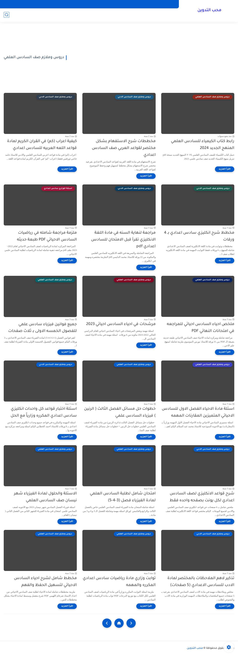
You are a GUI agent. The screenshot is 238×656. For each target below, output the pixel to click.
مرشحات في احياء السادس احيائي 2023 (121, 324)
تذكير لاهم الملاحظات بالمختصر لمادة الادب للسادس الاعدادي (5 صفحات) (200, 581)
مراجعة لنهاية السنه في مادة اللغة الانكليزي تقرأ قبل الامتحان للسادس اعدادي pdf (123, 240)
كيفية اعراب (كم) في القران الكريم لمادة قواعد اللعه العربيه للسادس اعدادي (42, 144)
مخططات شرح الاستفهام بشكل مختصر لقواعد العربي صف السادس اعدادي (124, 148)
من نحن (110, 4)
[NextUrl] (107, 623)
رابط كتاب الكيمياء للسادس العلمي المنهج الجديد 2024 (202, 144)
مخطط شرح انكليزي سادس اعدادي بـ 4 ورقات (199, 236)
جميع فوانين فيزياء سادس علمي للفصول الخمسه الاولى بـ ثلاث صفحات (42, 328)
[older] (131, 623)
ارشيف (171, 4)
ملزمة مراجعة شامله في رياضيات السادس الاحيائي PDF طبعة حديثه (47, 236)
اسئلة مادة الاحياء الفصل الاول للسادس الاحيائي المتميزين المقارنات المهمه (198, 412)
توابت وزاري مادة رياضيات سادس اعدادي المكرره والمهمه (119, 581)
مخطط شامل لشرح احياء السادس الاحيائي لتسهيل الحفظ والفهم (45, 581)
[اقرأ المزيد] (224, 169)
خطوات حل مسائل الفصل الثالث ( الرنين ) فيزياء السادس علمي (120, 412)
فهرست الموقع (153, 4)
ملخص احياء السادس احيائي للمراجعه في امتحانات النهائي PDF (200, 327)
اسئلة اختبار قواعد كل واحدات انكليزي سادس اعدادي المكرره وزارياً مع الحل (44, 412)
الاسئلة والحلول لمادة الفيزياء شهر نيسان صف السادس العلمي (45, 497)
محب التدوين (209, 11)
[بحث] (6, 15)
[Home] (119, 623)
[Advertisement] (151, 58)
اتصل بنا (96, 4)
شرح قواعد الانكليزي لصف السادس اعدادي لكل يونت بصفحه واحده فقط (202, 497)
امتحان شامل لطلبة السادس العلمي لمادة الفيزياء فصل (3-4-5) (123, 497)
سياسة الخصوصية (129, 4)
